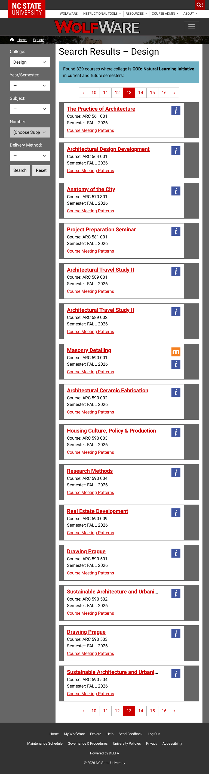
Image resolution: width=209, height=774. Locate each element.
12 (117, 92)
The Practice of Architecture (101, 108)
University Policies (127, 743)
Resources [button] (135, 13)
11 (105, 92)
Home (22, 40)
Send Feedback (131, 734)
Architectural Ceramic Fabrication (107, 390)
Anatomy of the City (91, 189)
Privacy (151, 743)
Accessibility (172, 743)
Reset (41, 170)
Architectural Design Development (108, 149)
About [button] (189, 13)
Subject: (17, 98)
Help (109, 734)
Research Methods (90, 471)
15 (152, 92)
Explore (38, 40)
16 (164, 92)
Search (20, 170)
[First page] (83, 93)
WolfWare (69, 13)
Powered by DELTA (104, 753)
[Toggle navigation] (191, 26)
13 (129, 92)
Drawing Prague (86, 551)
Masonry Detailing (89, 350)
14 (140, 92)
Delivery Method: (26, 145)
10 (93, 92)
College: (17, 51)
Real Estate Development (97, 511)
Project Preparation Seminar (101, 229)
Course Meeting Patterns (90, 130)
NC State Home (29, 5)
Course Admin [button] (164, 13)
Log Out (154, 734)
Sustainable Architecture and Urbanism (114, 591)
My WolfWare (74, 734)
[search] (200, 5)
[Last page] (174, 93)
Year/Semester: (24, 74)
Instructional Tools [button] (100, 13)
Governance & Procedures (88, 743)
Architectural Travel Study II (100, 269)
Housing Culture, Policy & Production (111, 430)
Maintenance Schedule (45, 743)
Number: (18, 121)
